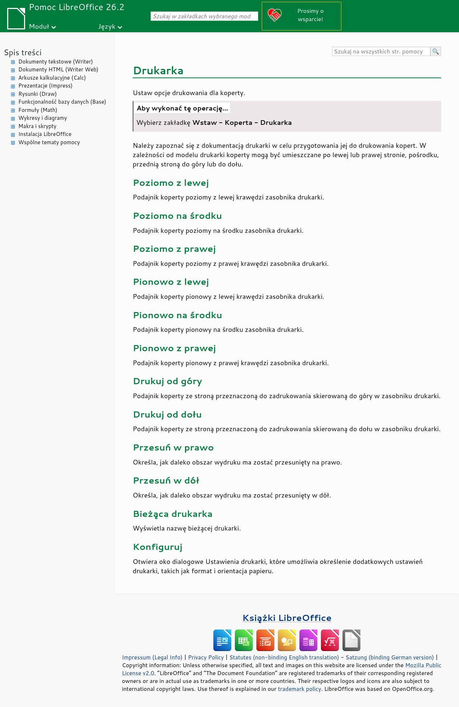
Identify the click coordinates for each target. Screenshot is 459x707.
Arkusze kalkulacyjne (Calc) (52, 77)
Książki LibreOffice (287, 617)
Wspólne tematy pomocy (49, 142)
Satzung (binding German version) (390, 657)
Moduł (39, 26)
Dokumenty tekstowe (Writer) (55, 61)
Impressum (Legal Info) (152, 657)
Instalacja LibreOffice (44, 134)
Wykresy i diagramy (42, 118)
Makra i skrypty (37, 126)
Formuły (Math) (37, 110)
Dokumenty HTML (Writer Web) (58, 69)
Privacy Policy (206, 657)
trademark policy (299, 689)
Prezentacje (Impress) (45, 85)
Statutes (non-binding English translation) (284, 657)
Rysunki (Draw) (37, 94)
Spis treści (23, 52)
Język (106, 26)
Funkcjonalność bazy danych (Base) (62, 101)
